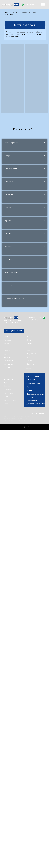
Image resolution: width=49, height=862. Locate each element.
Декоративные (11, 605)
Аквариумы (30, 811)
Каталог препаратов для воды (24, 12)
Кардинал (30, 772)
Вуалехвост (8, 811)
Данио (29, 768)
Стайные (9, 281)
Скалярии (9, 374)
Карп (6, 828)
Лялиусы (7, 789)
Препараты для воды (35, 826)
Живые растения (33, 815)
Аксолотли (31, 779)
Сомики (8, 466)
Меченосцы (8, 792)
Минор (29, 789)
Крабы (28, 800)
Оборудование (32, 832)
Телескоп (7, 821)
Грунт (29, 822)
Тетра (29, 782)
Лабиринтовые (12, 235)
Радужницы (31, 785)
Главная (5, 12)
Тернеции (9, 420)
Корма (29, 818)
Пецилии (7, 782)
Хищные (8, 558)
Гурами (6, 785)
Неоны (6, 775)
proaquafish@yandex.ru (34, 752)
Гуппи (6, 768)
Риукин (6, 814)
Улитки (8, 651)
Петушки (9, 189)
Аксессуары (31, 829)
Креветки (31, 796)
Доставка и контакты (35, 835)
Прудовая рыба (32, 808)
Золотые (9, 327)
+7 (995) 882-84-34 (31, 4)
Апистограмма (10, 832)
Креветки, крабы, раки (15, 697)
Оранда (7, 818)
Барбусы (8, 512)
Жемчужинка (8, 825)
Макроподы (8, 808)
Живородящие (11, 143)
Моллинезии (8, 796)
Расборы (30, 775)
